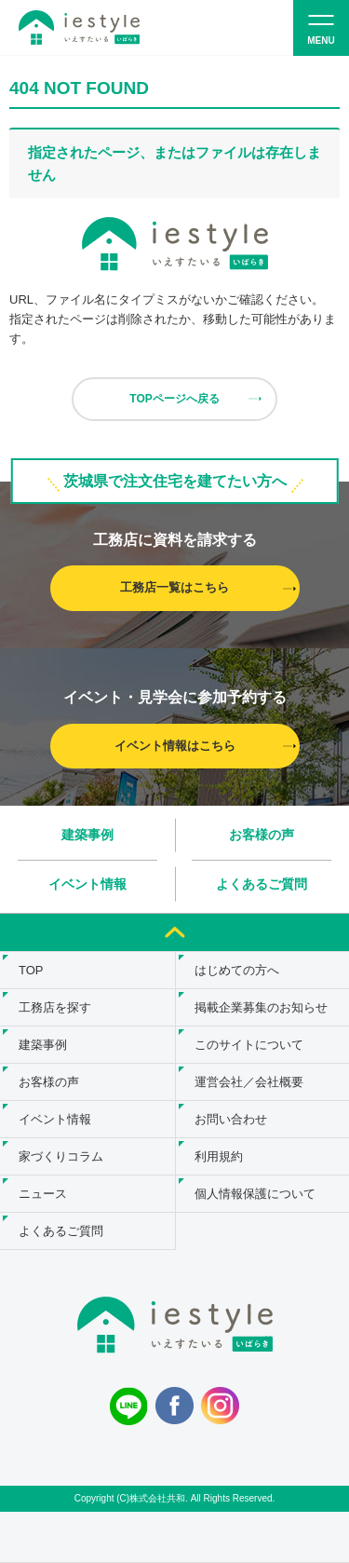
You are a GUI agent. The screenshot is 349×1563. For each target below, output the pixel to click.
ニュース (43, 1194)
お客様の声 (261, 834)
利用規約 (219, 1156)
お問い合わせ (231, 1119)
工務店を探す (55, 1007)
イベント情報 (87, 884)
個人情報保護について (255, 1194)
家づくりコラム (61, 1156)
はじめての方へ (237, 970)
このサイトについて (249, 1045)
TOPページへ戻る (174, 398)
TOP (31, 970)
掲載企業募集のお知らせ (261, 1007)
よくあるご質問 (261, 884)
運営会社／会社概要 (249, 1082)
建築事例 (87, 834)
